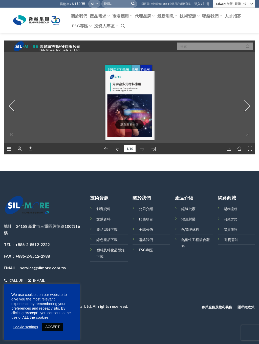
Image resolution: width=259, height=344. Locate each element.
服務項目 (146, 219)
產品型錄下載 (107, 229)
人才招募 (233, 15)
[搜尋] (123, 26)
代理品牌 (145, 15)
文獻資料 (103, 219)
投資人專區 (106, 25)
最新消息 (167, 15)
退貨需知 (231, 239)
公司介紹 (146, 209)
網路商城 (185, 3)
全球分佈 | (156, 3)
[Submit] (133, 4)
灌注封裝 (188, 219)
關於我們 (79, 15)
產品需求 (100, 15)
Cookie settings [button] (25, 327)
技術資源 (190, 15)
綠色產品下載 (107, 239)
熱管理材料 (190, 229)
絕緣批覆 (188, 209)
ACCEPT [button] (52, 327)
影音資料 (103, 209)
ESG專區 (82, 25)
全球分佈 (146, 229)
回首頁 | (145, 3)
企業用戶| (174, 3)
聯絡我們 (212, 15)
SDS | (166, 3)
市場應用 (122, 15)
